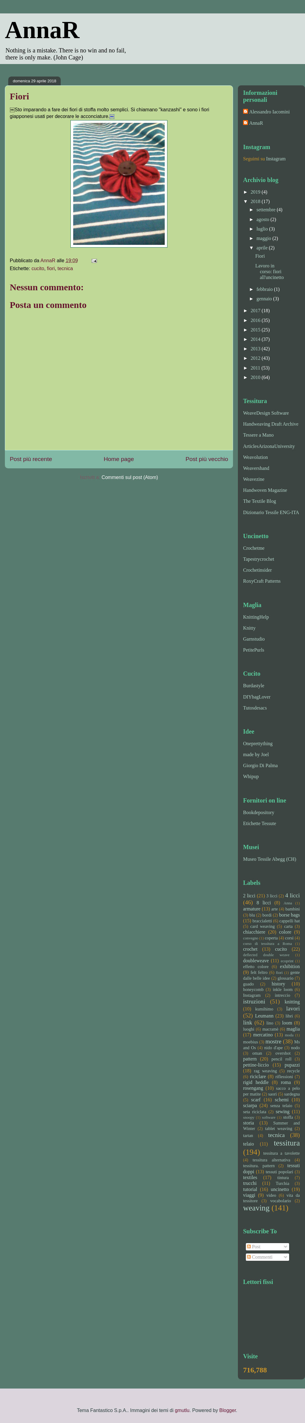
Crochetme (253, 548)
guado (248, 983)
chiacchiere (254, 932)
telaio (248, 1143)
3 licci (271, 895)
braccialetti (262, 920)
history (278, 983)
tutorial (250, 1189)
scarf (255, 1099)
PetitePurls (253, 650)
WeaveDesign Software (266, 413)
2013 (256, 348)
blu (252, 915)
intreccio (282, 995)
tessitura (287, 1143)
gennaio (265, 298)
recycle (293, 1070)
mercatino (263, 1034)
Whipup (251, 776)
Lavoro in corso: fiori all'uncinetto (269, 271)
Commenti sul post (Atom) (130, 477)
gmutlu (182, 1410)
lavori (293, 1008)
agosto (264, 219)
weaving (256, 1207)
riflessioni (284, 1076)
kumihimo (264, 1008)
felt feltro (258, 972)
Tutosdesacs (255, 707)
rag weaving (265, 1070)
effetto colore (256, 966)
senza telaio (281, 1105)
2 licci (249, 895)
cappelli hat (289, 920)
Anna (288, 903)
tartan (248, 1135)
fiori (51, 268)
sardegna (292, 1094)
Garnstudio (254, 639)
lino (269, 1023)
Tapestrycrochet (258, 559)
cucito (37, 268)
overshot (283, 1053)
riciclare (258, 1076)
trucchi (250, 1183)
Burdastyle (253, 685)
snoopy (248, 1117)
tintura (283, 1177)
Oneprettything (258, 743)
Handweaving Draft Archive (270, 424)
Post (253, 1246)
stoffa (288, 1117)
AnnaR (42, 29)
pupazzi (292, 1064)
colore (285, 932)
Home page (119, 459)
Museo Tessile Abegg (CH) (269, 859)
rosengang (253, 1088)
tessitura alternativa (271, 1159)
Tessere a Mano (258, 435)
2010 (256, 377)
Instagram (276, 158)
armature (251, 908)
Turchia (282, 1183)
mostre (273, 1041)
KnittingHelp (256, 617)
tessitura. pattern (259, 1165)
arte (274, 908)
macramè (270, 1029)
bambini (292, 908)
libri (289, 1016)
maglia (293, 1028)
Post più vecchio (206, 459)
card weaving (262, 926)
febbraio (265, 289)
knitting (292, 1001)
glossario (285, 978)
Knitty (249, 628)
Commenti (260, 1257)
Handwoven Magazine (265, 490)
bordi (266, 915)
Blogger (227, 1410)
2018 (256, 201)
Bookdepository (258, 812)
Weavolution (255, 457)
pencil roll (281, 1059)
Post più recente (31, 459)
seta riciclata (254, 1111)
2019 (256, 192)
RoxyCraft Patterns (262, 581)
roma (286, 1082)
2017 (256, 310)
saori (272, 1094)
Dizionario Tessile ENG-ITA (271, 512)
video (271, 1195)
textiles (250, 1177)
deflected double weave (266, 955)
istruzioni (254, 1001)
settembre (267, 209)
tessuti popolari (279, 1171)
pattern (250, 1058)
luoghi (248, 1029)
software (268, 1117)
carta (288, 926)
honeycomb (253, 989)
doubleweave (256, 960)
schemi (282, 1099)
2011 (256, 367)
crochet (250, 949)
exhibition (290, 966)
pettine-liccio (256, 1064)
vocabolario (280, 1200)
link (247, 1022)
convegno (250, 938)
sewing (282, 1111)
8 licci (264, 902)
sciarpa (250, 1105)
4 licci (292, 895)
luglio (263, 228)
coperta (271, 937)
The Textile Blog (259, 501)
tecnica (65, 268)
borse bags (289, 914)
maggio (264, 238)
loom (287, 1022)
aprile (263, 247)
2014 (256, 339)
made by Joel (256, 754)
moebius (250, 1041)
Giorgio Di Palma (260, 765)
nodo (295, 1047)
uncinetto (280, 1189)
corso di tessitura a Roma (267, 944)
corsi (289, 937)
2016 (256, 320)
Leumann (264, 1015)
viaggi (249, 1195)
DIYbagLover (257, 696)
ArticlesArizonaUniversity (269, 446)
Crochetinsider (257, 570)
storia (248, 1122)
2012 (256, 358)
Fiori (260, 256)
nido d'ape (273, 1047)
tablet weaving (278, 1128)
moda (289, 1035)
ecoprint (287, 961)
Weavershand (256, 468)
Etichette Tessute (259, 823)
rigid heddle (256, 1082)
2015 (256, 329)
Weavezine (253, 479)
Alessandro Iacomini (269, 111)
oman (257, 1053)
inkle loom (282, 989)
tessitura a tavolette (281, 1153)
